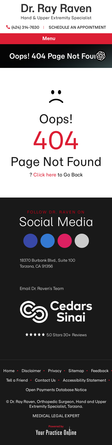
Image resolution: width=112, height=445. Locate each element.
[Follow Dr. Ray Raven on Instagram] (65, 241)
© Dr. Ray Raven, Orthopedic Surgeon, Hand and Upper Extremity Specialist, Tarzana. (56, 404)
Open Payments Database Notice (56, 389)
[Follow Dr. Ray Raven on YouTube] (82, 241)
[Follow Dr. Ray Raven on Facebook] (30, 241)
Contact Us (45, 380)
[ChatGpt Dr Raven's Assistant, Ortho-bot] (100, 55)
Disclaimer (31, 370)
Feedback (100, 370)
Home (9, 370)
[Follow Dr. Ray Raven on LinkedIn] (47, 241)
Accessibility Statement (84, 380)
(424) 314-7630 (25, 27)
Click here (44, 174)
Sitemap (76, 370)
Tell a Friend (17, 380)
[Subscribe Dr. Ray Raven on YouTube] (73, 344)
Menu (54, 39)
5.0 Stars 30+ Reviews (67, 334)
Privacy (54, 370)
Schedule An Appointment (77, 27)
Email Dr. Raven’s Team (42, 288)
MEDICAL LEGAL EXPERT (56, 415)
